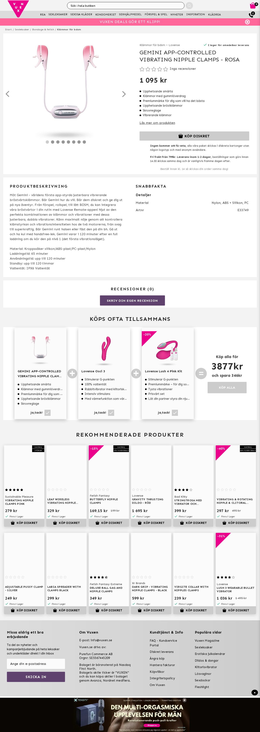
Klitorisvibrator (206, 667)
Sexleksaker (22, 29)
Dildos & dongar (206, 660)
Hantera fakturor (162, 665)
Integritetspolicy (162, 678)
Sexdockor (202, 680)
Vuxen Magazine (207, 640)
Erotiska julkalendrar (210, 654)
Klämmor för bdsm (69, 29)
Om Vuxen (157, 685)
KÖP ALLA (227, 387)
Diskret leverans (162, 652)
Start (8, 29)
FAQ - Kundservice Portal (163, 643)
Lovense (174, 45)
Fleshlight (202, 687)
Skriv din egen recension (132, 301)
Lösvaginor (203, 674)
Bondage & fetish (43, 29)
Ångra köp (157, 658)
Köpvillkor (157, 672)
